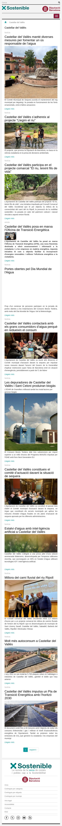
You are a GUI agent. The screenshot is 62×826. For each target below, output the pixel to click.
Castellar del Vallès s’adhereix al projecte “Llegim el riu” (27, 118)
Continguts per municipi (13, 796)
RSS (6, 812)
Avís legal (8, 801)
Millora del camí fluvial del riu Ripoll (29, 577)
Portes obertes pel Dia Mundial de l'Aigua (28, 270)
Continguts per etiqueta (13, 792)
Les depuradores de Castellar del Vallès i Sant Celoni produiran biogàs (30, 384)
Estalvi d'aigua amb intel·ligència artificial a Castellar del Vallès (27, 530)
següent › (33, 750)
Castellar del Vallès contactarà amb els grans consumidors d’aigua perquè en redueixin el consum (31, 327)
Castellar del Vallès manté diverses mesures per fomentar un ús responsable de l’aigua (29, 40)
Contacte (8, 808)
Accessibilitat (9, 804)
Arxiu (6, 785)
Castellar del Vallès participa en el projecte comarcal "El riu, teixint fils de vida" (31, 168)
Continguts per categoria (13, 789)
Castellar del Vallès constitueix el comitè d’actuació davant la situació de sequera (29, 473)
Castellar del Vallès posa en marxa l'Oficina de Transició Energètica (29, 228)
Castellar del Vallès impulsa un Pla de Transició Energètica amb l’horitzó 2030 (31, 695)
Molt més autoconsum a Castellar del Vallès (30, 642)
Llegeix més (9, 109)
